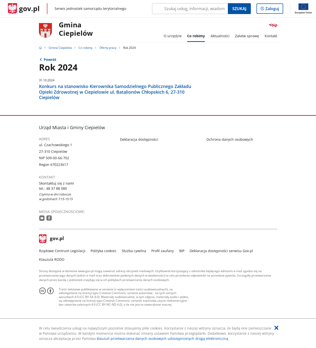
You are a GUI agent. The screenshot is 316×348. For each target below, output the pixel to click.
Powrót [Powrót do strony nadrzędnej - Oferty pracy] (50, 59)
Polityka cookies (103, 250)
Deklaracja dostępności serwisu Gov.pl (221, 250)
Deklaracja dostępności (139, 139)
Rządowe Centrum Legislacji (62, 250)
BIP (181, 250)
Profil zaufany (162, 250)
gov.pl (51, 238)
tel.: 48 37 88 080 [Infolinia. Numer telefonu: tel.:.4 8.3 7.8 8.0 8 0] (53, 188)
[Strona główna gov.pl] (24, 8)
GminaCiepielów (76, 29)
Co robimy (86, 48)
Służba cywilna (134, 250)
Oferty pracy (108, 48)
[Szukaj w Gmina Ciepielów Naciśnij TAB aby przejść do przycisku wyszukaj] (190, 8)
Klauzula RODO (51, 259)
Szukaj (239, 8)
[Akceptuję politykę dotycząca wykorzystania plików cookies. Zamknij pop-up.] (276, 327)
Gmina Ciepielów (60, 48)
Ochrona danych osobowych (229, 139)
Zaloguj (273, 9)
